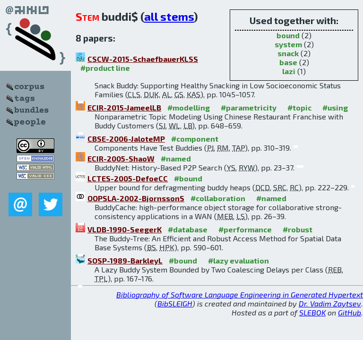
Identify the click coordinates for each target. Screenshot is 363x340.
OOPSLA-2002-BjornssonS (135, 198)
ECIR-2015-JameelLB (124, 107)
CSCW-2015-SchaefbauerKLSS (142, 58)
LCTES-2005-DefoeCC (127, 178)
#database (187, 229)
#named (176, 158)
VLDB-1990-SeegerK (124, 229)
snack (288, 53)
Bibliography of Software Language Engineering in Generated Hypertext (239, 294)
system (288, 44)
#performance (245, 229)
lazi (288, 71)
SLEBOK (312, 312)
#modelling (188, 107)
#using (335, 107)
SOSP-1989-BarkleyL (125, 260)
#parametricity (249, 107)
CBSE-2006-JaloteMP (126, 138)
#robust (297, 229)
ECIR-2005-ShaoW (121, 158)
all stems (169, 16)
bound (288, 35)
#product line (105, 67)
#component (194, 138)
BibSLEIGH (174, 303)
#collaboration (217, 198)
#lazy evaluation (238, 260)
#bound (188, 178)
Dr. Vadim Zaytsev (330, 303)
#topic (299, 107)
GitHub (349, 312)
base (288, 62)
